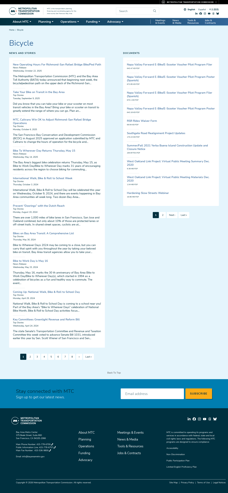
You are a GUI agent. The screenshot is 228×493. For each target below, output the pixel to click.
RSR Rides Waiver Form (142, 121)
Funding (93, 22)
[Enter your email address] (152, 393)
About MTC (22, 22)
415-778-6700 (44, 444)
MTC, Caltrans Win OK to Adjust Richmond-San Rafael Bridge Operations (52, 121)
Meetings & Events (160, 22)
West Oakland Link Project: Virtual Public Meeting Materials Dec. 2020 (168, 178)
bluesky (217, 13)
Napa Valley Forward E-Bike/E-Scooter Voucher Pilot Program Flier (169, 64)
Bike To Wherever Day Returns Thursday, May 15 (44, 151)
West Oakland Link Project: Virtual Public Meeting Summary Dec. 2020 (168, 163)
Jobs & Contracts (210, 22)
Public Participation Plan (178, 460)
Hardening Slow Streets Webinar (148, 193)
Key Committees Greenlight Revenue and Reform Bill (46, 319)
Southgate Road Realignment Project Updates (156, 133)
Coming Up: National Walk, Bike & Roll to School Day (46, 292)
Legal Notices (219, 482)
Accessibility (172, 448)
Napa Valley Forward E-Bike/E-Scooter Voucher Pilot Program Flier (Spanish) (169, 94)
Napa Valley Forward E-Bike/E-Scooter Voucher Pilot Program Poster (171, 108)
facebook (200, 13)
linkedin (196, 13)
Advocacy (115, 22)
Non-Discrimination (175, 454)
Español (202, 9)
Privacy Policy (187, 482)
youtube (209, 13)
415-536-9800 (42, 450)
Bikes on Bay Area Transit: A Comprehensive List (43, 233)
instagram (205, 13)
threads (213, 13)
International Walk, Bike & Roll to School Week (42, 178)
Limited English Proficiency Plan (181, 466)
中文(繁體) (214, 9)
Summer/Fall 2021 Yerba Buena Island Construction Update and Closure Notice (167, 147)
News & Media (177, 22)
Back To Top (114, 372)
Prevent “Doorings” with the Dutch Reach (39, 206)
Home (11, 30)
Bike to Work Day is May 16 (30, 261)
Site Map (173, 482)
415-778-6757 (47, 447)
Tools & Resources (193, 22)
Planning (46, 22)
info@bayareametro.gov (33, 456)
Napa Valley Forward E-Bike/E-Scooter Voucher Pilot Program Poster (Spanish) (171, 78)
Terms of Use (203, 482)
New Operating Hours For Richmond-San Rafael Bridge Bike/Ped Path (57, 64)
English (191, 9)
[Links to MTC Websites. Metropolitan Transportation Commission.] (189, 2)
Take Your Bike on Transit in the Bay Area (39, 92)
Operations (69, 22)
